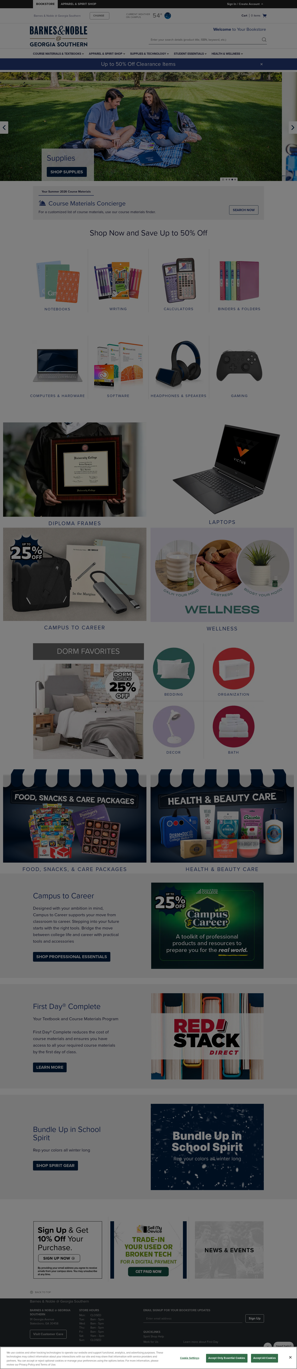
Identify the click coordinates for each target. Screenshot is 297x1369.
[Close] (290, 1357)
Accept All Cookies (264, 1358)
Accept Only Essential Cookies (226, 1358)
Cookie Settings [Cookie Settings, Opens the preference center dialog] (189, 1358)
